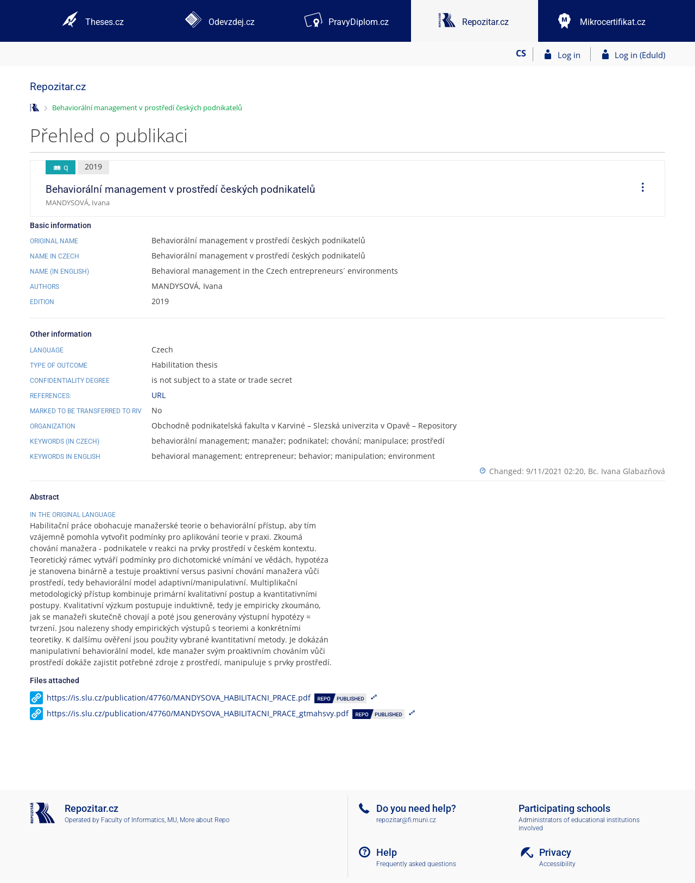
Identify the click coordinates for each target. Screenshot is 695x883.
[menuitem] (639, 188)
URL (158, 395)
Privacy (555, 852)
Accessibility (557, 864)
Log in (569, 54)
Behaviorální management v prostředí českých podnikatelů (147, 107)
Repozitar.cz (58, 86)
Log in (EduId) (640, 54)
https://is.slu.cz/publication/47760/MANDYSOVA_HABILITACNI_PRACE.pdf (179, 720)
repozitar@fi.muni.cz (406, 820)
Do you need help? (416, 808)
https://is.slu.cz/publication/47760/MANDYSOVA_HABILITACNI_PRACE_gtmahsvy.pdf (198, 736)
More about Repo (205, 820)
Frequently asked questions (416, 864)
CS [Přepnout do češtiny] (521, 53)
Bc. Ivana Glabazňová (626, 471)
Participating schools (564, 808)
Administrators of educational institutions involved (579, 824)
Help (386, 852)
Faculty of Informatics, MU (139, 820)
